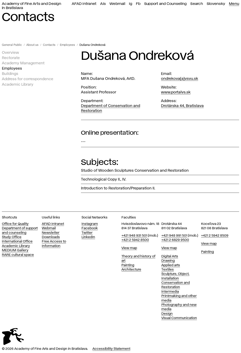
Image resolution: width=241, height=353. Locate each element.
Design (167, 313)
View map (129, 248)
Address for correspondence (27, 79)
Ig (130, 3)
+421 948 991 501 (174, 235)
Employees (67, 45)
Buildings (10, 73)
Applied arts (170, 265)
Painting (127, 265)
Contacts (49, 45)
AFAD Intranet (84, 3)
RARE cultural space (18, 254)
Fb (138, 3)
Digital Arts (169, 256)
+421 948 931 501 (134, 235)
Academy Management (23, 63)
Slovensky (216, 3)
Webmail (117, 3)
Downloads (51, 237)
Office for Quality (15, 223)
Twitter (87, 232)
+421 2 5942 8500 (135, 239)
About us (32, 45)
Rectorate (11, 58)
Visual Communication (179, 318)
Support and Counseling (165, 3)
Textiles (167, 269)
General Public (12, 45)
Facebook (90, 228)
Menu (234, 3)
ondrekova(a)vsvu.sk (179, 78)
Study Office (11, 237)
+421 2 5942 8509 (214, 235)
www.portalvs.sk (176, 92)
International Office (17, 241)
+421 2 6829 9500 (175, 239)
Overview (10, 52)
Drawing (168, 260)
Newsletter (50, 232)
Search (196, 3)
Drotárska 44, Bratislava (182, 106)
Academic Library (17, 84)
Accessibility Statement (111, 348)
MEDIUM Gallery (15, 250)
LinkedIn (88, 237)
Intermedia (170, 291)
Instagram (90, 223)
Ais (103, 3)
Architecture (131, 269)
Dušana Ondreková (92, 45)
